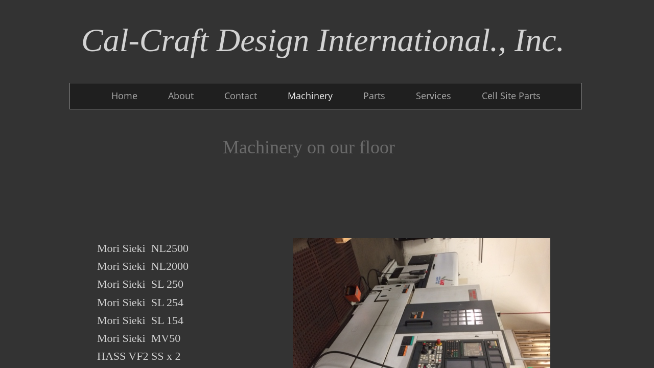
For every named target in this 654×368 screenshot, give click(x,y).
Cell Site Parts (511, 95)
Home (124, 95)
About (181, 95)
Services (433, 95)
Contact (240, 95)
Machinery (310, 95)
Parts (374, 95)
